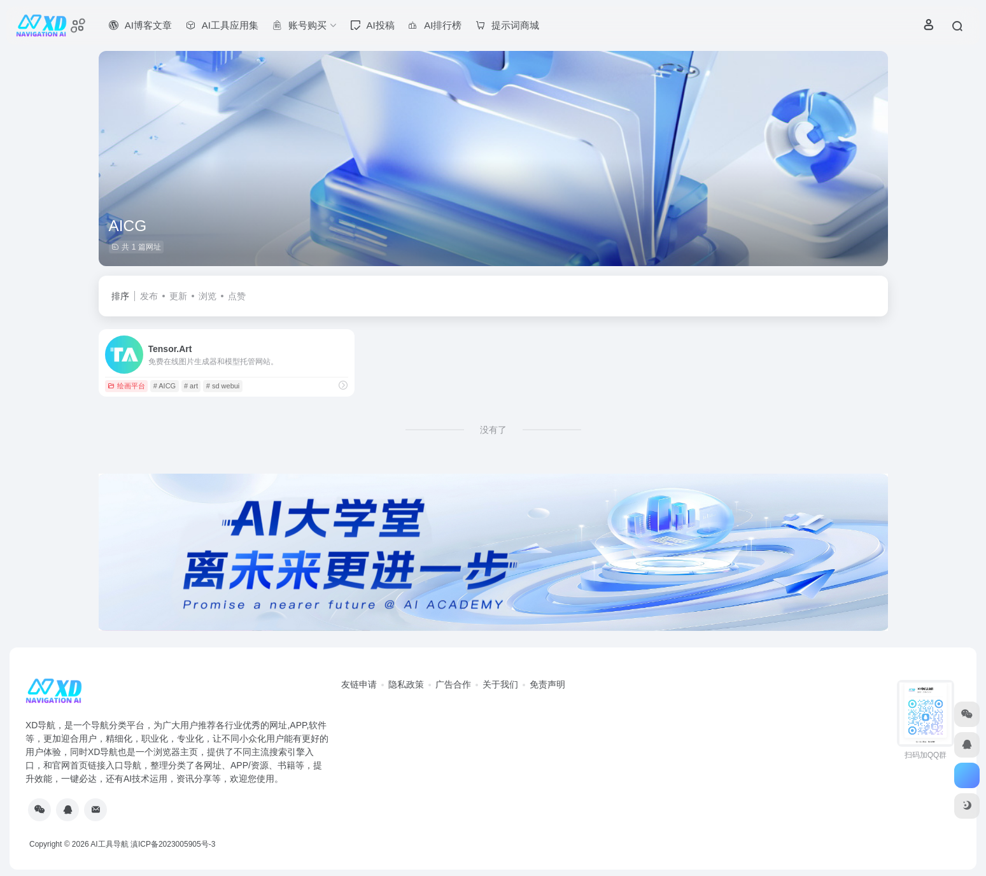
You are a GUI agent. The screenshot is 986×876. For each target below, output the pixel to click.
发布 (149, 296)
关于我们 (500, 684)
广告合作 (453, 684)
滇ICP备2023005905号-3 (172, 844)
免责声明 (547, 684)
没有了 (493, 430)
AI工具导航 (109, 844)
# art (191, 386)
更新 (178, 296)
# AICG (164, 386)
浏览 (207, 296)
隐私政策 (406, 684)
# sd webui (223, 386)
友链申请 (359, 684)
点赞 (237, 296)
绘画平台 (126, 386)
